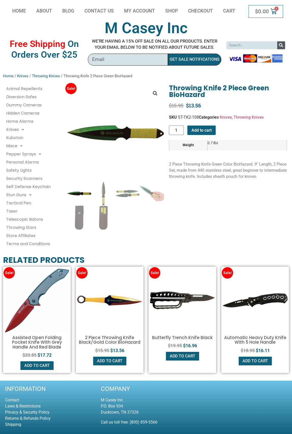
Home (19, 11)
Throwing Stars (21, 227)
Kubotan (14, 138)
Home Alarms (19, 121)
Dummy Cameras (24, 105)
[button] (155, 93)
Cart (229, 11)
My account (139, 11)
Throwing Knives (46, 76)
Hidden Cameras (23, 113)
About (44, 11)
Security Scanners (24, 178)
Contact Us (99, 11)
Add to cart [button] (37, 365)
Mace (15, 146)
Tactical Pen (18, 203)
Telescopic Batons (24, 219)
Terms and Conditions (28, 244)
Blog (68, 11)
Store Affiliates (20, 236)
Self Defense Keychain (28, 187)
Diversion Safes (21, 97)
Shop (171, 11)
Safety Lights (19, 170)
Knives (22, 76)
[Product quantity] (176, 130)
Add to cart (201, 130)
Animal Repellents (24, 89)
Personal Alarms (22, 162)
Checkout (200, 11)
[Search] (281, 45)
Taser (12, 211)
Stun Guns (20, 195)
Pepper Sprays (25, 154)
